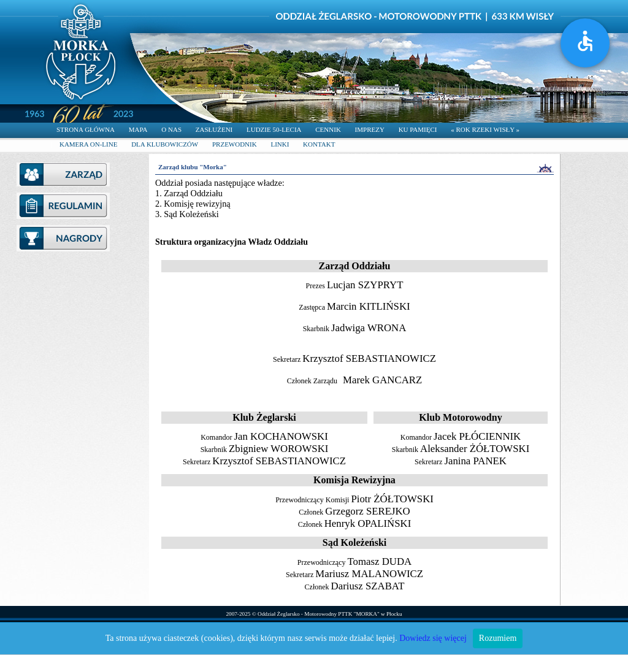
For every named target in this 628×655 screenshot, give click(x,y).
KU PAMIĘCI (418, 129)
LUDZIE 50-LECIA (274, 129)
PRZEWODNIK (234, 144)
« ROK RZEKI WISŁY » (485, 129)
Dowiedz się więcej (433, 638)
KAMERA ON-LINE (88, 144)
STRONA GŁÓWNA (85, 129)
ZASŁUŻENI (214, 129)
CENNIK (328, 129)
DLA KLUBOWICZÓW (164, 144)
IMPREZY (370, 129)
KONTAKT (319, 144)
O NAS (171, 129)
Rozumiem (497, 638)
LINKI (279, 144)
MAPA (138, 129)
